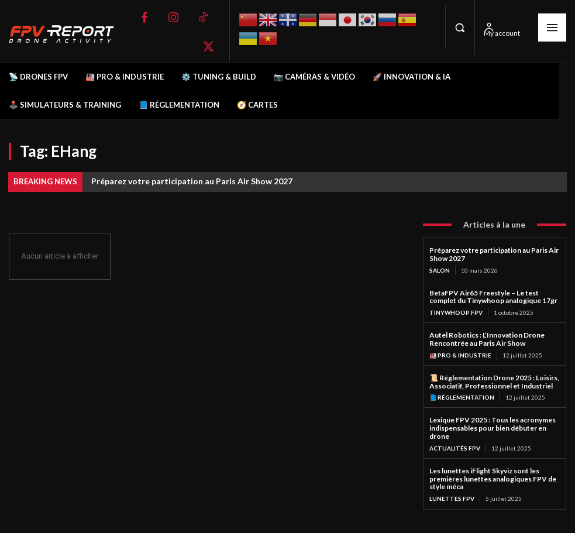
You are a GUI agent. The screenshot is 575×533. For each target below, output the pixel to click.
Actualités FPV (454, 448)
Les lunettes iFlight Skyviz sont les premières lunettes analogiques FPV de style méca (492, 478)
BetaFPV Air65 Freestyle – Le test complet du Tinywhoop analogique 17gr (493, 296)
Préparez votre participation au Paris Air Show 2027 (191, 181)
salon (439, 270)
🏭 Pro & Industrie (460, 355)
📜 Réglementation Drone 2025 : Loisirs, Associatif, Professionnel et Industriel (494, 381)
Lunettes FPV (451, 498)
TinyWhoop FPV (456, 312)
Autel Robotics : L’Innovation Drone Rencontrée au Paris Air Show (487, 339)
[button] (460, 27)
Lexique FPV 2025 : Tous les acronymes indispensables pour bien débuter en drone (492, 428)
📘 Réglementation (461, 397)
